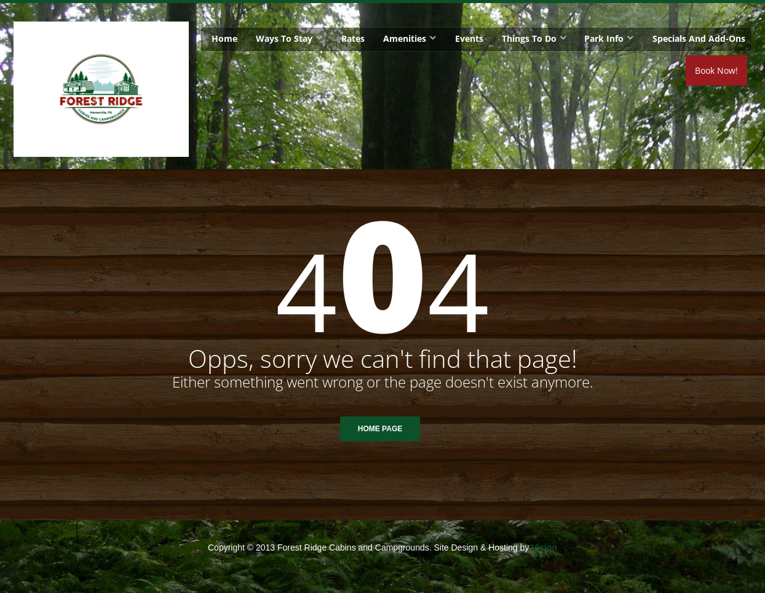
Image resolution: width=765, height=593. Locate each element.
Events (469, 38)
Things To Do (529, 38)
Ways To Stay (284, 38)
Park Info (604, 38)
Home (224, 38)
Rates (353, 38)
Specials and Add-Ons (698, 38)
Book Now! (716, 70)
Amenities (404, 38)
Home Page (380, 428)
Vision (544, 547)
